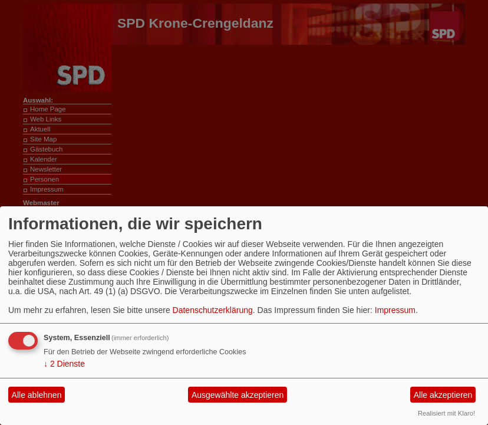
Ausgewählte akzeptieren (237, 395)
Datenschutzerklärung (213, 310)
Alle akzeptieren (443, 395)
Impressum (395, 310)
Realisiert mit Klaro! (446, 413)
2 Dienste (64, 363)
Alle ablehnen (37, 395)
